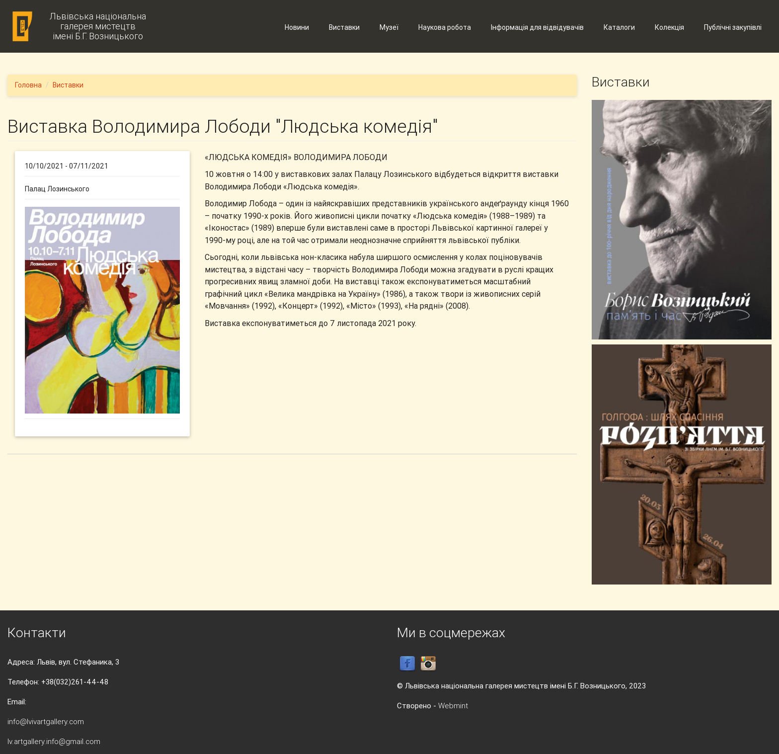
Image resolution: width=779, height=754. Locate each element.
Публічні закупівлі (733, 27)
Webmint (453, 705)
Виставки (344, 27)
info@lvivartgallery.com (45, 721)
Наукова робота (444, 27)
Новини (297, 27)
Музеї (389, 27)
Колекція (669, 27)
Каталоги (619, 27)
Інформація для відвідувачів (537, 27)
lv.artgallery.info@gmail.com (53, 741)
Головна (28, 85)
